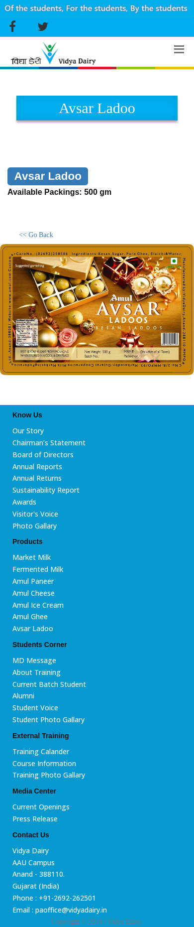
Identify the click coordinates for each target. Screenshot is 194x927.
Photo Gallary (34, 525)
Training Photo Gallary (48, 775)
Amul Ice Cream (38, 605)
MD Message (34, 660)
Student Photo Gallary (48, 719)
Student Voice (35, 707)
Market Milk (31, 557)
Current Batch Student (49, 684)
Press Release (35, 818)
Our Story (28, 430)
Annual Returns (37, 478)
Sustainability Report (46, 490)
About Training (36, 672)
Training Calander (40, 751)
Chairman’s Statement (49, 442)
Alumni (23, 695)
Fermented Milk (37, 569)
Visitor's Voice (35, 514)
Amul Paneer (33, 581)
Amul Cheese (33, 593)
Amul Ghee (30, 616)
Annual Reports (37, 466)
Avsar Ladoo (32, 628)
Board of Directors (43, 454)
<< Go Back (36, 235)
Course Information (44, 763)
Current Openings (41, 806)
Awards (24, 502)
